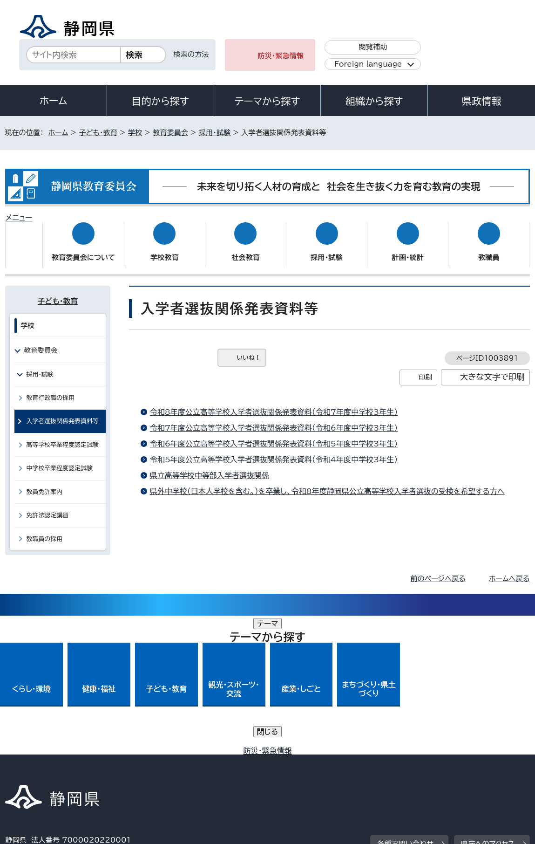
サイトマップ (31, 764)
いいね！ (249, 349)
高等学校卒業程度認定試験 (62, 436)
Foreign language (368, 64)
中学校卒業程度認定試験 (59, 459)
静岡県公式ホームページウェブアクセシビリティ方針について (315, 753)
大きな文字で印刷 (492, 368)
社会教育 (245, 248)
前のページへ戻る (438, 569)
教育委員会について (83, 248)
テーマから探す (267, 101)
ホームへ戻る (509, 569)
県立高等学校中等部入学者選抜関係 (209, 466)
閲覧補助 (373, 46)
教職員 (489, 248)
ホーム (54, 101)
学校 (135, 132)
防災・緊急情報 (280, 55)
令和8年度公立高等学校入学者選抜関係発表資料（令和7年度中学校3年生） (274, 403)
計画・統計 (408, 248)
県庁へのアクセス (488, 696)
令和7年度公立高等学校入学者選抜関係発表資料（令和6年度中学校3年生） (274, 419)
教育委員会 (170, 132)
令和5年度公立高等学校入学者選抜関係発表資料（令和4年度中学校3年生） (274, 450)
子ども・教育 (98, 132)
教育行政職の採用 (50, 389)
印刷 (425, 368)
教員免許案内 (44, 483)
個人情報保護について (153, 753)
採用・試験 (214, 132)
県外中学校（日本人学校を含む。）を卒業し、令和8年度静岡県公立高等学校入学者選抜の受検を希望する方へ (327, 482)
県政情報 (481, 101)
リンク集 (455, 753)
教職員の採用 (44, 530)
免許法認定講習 (47, 506)
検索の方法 (191, 54)
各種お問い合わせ (405, 696)
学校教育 (164, 248)
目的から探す (160, 101)
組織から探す (374, 101)
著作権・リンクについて (48, 753)
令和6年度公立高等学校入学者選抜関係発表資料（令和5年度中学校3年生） (274, 435)
